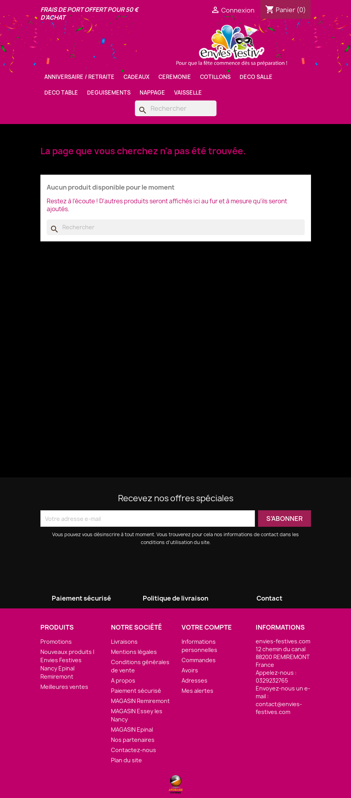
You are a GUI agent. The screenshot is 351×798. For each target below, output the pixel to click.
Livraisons (124, 641)
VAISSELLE (188, 92)
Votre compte (207, 627)
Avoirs (190, 670)
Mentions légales (134, 652)
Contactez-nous (133, 750)
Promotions (56, 641)
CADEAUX (136, 76)
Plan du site (126, 760)
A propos (123, 680)
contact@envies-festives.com (279, 708)
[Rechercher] (175, 108)
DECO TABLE (61, 92)
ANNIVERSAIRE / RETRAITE (79, 76)
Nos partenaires (133, 739)
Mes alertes (197, 690)
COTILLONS (215, 76)
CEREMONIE (174, 76)
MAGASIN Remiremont (140, 701)
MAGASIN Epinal (132, 729)
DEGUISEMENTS (109, 92)
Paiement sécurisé (136, 690)
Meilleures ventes (64, 686)
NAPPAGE (152, 92)
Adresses (194, 680)
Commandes (199, 660)
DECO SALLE (256, 76)
